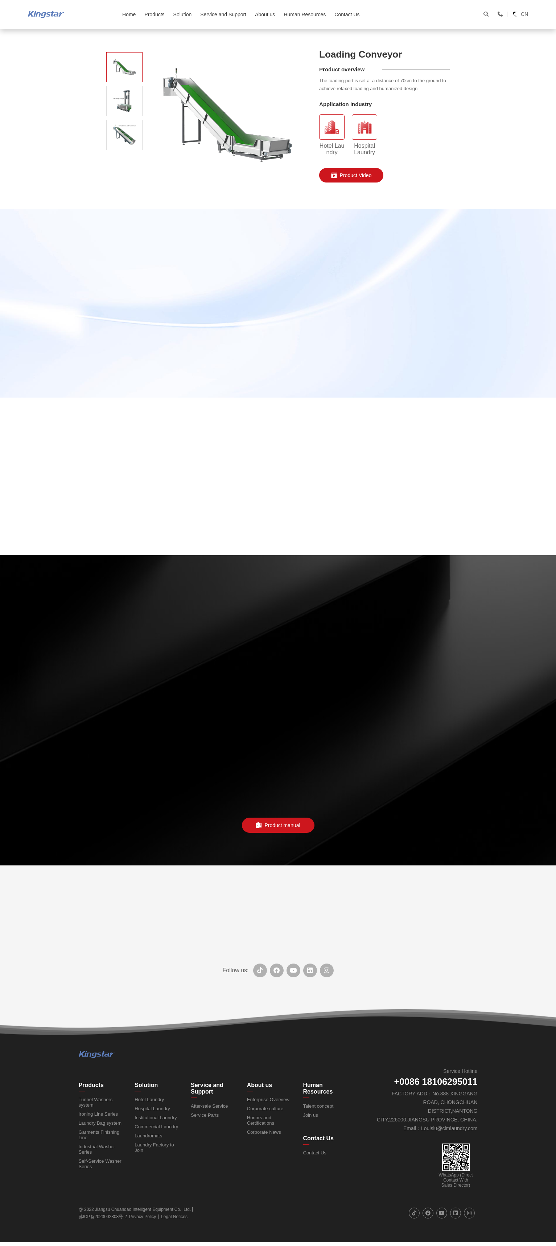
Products (91, 1085)
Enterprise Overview (268, 1099)
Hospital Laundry (152, 1108)
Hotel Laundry (149, 1099)
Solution (146, 1085)
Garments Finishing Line (99, 1134)
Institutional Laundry (156, 1117)
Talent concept (318, 1106)
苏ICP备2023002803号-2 (103, 1216)
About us (259, 1085)
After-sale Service (209, 1106)
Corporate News (264, 1132)
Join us (310, 1115)
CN (520, 14)
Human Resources (318, 1088)
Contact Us (318, 1138)
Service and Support (207, 1088)
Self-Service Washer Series (100, 1163)
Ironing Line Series (98, 1114)
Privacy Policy (142, 1216)
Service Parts (205, 1115)
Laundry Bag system (100, 1123)
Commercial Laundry (156, 1126)
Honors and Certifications (260, 1120)
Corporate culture (265, 1108)
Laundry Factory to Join (154, 1147)
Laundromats (148, 1135)
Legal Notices (174, 1216)
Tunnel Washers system (96, 1102)
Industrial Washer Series (97, 1149)
